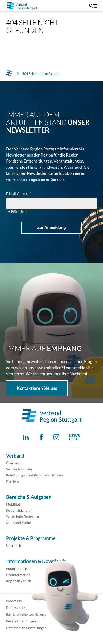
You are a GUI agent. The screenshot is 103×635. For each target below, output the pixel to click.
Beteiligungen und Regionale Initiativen (35, 475)
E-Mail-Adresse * (18, 193)
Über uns (13, 463)
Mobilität (13, 504)
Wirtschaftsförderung (22, 516)
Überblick (13, 545)
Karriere (12, 481)
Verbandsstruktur (19, 469)
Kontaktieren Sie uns (37, 388)
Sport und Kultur (18, 522)
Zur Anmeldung (51, 228)
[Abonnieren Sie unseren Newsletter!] (74, 437)
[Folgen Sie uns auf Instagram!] (56, 437)
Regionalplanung (18, 510)
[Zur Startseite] (21, 5)
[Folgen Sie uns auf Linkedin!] (26, 437)
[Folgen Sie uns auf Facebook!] (41, 437)
